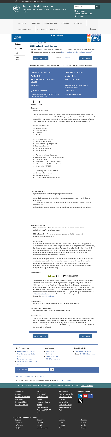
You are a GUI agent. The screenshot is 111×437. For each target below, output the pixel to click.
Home (31, 42)
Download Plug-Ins (22, 402)
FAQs (39, 391)
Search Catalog (22, 369)
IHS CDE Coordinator (42, 294)
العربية (39, 425)
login (63, 52)
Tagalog (40, 420)
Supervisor (50, 351)
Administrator (53, 359)
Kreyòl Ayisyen (42, 428)
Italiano (61, 428)
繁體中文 (18, 422)
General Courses (66, 57)
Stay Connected (83, 391)
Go (52, 370)
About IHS (22, 23)
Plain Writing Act (65, 394)
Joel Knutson (75, 79)
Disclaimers (41, 376)
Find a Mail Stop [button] (87, 386)
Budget (18, 394)
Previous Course (40, 58)
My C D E (18, 48)
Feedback (80, 16)
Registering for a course (26, 351)
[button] (97, 6)
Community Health (25, 29)
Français (62, 420)
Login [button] (93, 29)
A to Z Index (81, 11)
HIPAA (39, 399)
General (40, 42)
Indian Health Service (38, 6)
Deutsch (84, 420)
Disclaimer (19, 399)
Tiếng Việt (19, 425)
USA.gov (62, 399)
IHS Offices (35, 23)
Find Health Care (51, 23)
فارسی (83, 425)
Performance (63, 391)
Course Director (52, 356)
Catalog (18, 44)
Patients (65, 23)
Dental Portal (17, 59)
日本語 (83, 422)
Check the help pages (83, 351)
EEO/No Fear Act (21, 405)
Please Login (57, 35)
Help (16, 53)
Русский (40, 422)
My (19, 376)
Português (62, 425)
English (83, 428)
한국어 (18, 428)
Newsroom (54, 29)
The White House (65, 397)
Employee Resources (84, 14)
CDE (17, 38)
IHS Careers (42, 29)
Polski (61, 422)
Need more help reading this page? (79, 52)
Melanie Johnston (45, 79)
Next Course (86, 58)
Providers (78, 23)
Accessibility (19, 391)
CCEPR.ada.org (48, 296)
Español (18, 420)
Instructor (49, 354)
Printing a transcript (24, 359)
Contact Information (22, 397)
